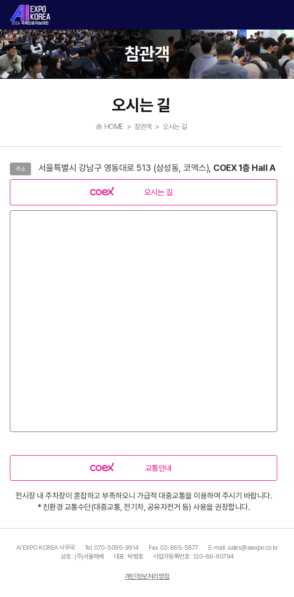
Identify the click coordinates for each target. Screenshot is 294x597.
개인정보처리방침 (147, 576)
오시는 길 (158, 192)
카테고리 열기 (278, 15)
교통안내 (158, 468)
